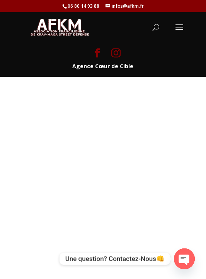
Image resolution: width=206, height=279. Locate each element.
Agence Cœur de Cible (102, 66)
